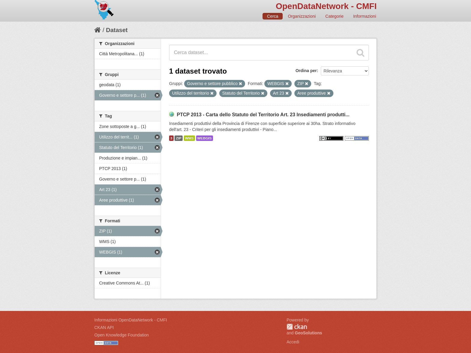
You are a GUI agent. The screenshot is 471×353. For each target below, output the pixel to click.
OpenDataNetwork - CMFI (326, 6)
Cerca (272, 16)
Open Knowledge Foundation (121, 335)
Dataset (117, 30)
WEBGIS (204, 138)
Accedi (293, 341)
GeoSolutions (308, 332)
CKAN (297, 327)
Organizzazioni (302, 16)
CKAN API (104, 327)
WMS (189, 138)
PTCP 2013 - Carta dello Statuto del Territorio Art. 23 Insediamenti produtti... (263, 114)
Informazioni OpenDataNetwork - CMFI (130, 320)
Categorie (334, 16)
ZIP (178, 138)
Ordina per (306, 70)
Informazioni (364, 16)
